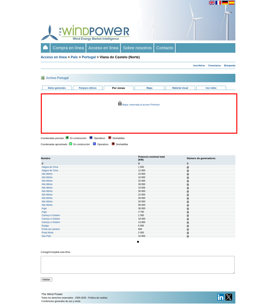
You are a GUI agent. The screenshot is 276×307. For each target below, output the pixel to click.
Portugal (89, 57)
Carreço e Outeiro (51, 215)
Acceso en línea (103, 47)
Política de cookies (97, 301)
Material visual (180, 88)
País (74, 57)
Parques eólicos (87, 88)
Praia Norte (47, 232)
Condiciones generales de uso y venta (60, 304)
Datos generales (57, 88)
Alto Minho (47, 174)
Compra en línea (68, 47)
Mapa (149, 88)
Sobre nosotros (137, 47)
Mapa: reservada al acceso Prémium (139, 103)
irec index (211, 88)
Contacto (165, 47)
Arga (44, 208)
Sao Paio (46, 236)
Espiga (45, 225)
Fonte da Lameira (51, 229)
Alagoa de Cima (50, 167)
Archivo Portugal (57, 78)
